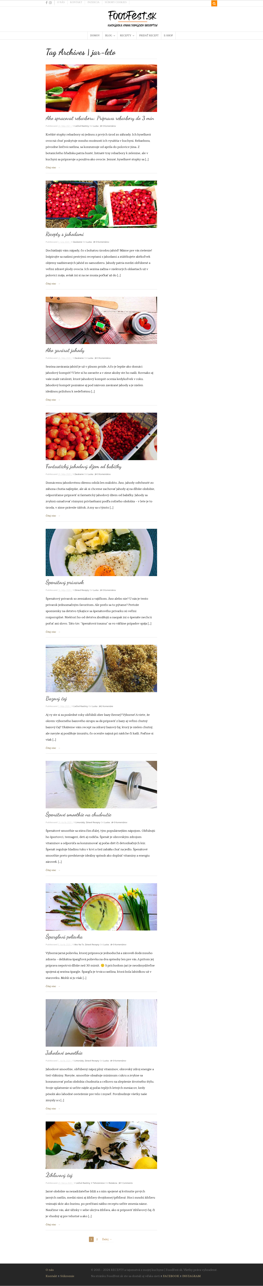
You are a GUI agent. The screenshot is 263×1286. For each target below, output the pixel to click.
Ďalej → (107, 1239)
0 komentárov (109, 126)
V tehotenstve (98, 1183)
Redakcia (113, 1183)
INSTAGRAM (191, 1276)
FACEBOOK (171, 1276)
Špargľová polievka (64, 936)
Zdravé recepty (82, 590)
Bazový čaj (56, 698)
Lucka (95, 126)
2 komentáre (107, 706)
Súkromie (67, 1276)
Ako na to (79, 944)
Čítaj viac (51, 167)
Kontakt (76, 2)
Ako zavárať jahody (65, 350)
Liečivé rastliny (82, 126)
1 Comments (127, 1183)
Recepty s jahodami (65, 234)
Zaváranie (77, 241)
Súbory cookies (116, 2)
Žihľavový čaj (59, 1175)
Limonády (80, 822)
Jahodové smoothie (64, 1052)
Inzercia (93, 2)
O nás (61, 2)
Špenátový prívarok (65, 582)
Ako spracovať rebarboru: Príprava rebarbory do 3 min (100, 118)
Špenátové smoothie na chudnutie (78, 814)
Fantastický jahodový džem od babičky (83, 466)
